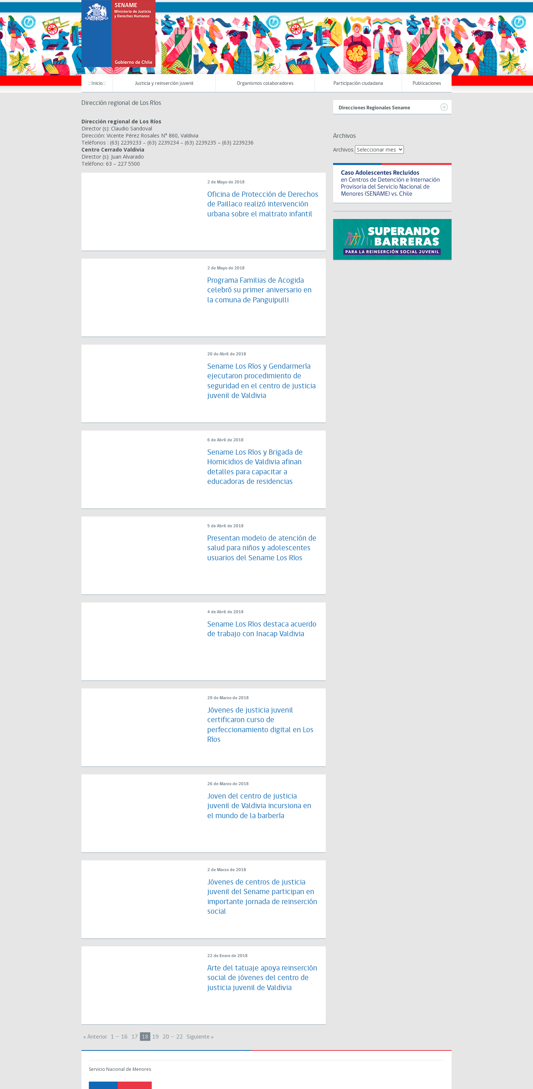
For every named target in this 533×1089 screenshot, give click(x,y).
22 (179, 1037)
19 (155, 1037)
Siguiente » (200, 1037)
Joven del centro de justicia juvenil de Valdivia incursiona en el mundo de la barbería (260, 806)
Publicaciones (427, 83)
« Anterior (95, 1037)
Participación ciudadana (358, 83)
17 (134, 1037)
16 (124, 1037)
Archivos (343, 149)
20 (165, 1037)
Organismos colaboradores (265, 83)
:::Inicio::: (97, 83)
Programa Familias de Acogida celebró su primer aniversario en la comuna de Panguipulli (260, 290)
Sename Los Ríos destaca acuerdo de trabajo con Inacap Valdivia (257, 634)
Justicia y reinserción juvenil (164, 83)
